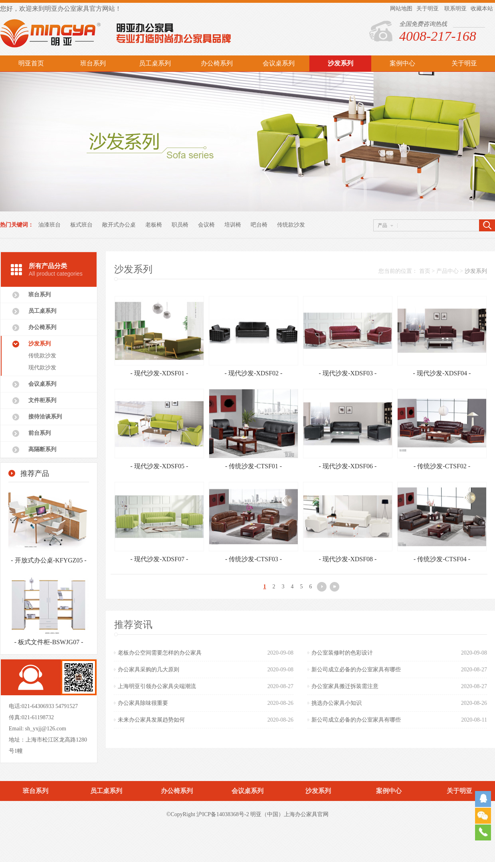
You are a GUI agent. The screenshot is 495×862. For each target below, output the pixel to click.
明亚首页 (31, 63)
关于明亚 (427, 9)
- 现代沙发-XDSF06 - (348, 466)
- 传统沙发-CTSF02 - (442, 466)
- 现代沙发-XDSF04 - (442, 373)
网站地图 (401, 9)
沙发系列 (340, 63)
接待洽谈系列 (45, 417)
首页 (424, 271)
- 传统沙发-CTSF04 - (442, 559)
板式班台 (81, 225)
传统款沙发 (291, 225)
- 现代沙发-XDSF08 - (348, 559)
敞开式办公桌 (119, 225)
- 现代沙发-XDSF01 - (159, 373)
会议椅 (206, 225)
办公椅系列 (217, 63)
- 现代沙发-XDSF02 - (254, 373)
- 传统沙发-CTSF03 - (253, 559)
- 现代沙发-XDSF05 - (159, 466)
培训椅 (232, 225)
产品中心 (447, 271)
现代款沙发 (42, 368)
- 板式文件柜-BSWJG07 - (48, 642)
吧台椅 (259, 225)
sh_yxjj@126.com (45, 729)
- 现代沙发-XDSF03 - (348, 373)
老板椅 (153, 225)
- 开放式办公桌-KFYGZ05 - (48, 560)
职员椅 (180, 225)
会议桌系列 (279, 63)
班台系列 (93, 63)
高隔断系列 (42, 449)
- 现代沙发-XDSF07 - (159, 559)
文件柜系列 (42, 400)
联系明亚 (455, 9)
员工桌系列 (155, 63)
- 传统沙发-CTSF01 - (253, 466)
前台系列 (39, 433)
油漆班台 (49, 225)
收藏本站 (482, 9)
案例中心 (402, 63)
